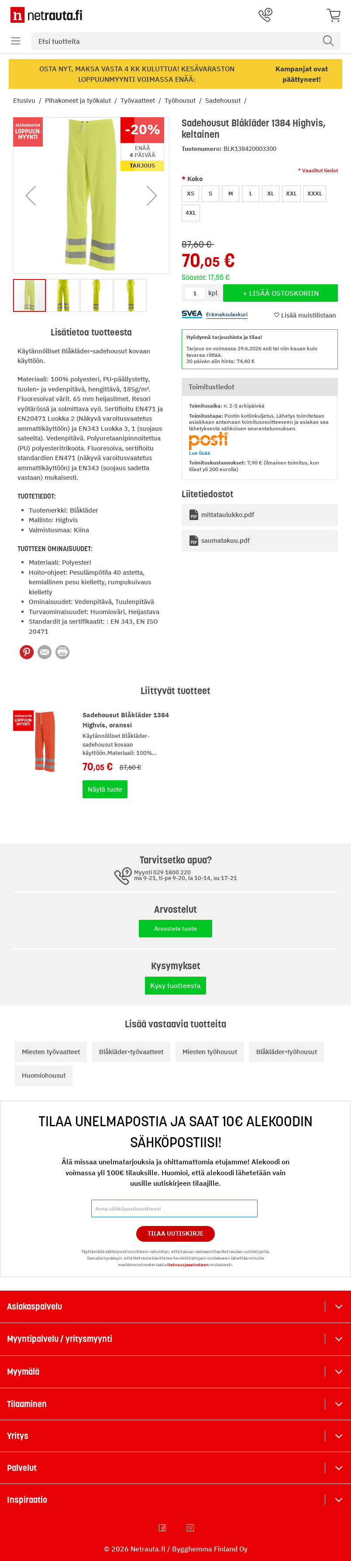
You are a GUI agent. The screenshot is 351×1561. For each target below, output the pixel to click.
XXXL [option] (314, 193)
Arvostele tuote (175, 928)
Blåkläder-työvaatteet (131, 1052)
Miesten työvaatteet (51, 1052)
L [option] (250, 193)
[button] (30, 195)
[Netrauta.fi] (46, 15)
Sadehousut (223, 100)
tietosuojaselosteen (188, 1265)
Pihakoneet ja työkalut (79, 100)
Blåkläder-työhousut (286, 1052)
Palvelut (22, 1468)
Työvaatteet (138, 100)
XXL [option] (291, 193)
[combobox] (186, 41)
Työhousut (181, 100)
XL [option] (270, 193)
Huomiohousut (43, 1075)
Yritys (17, 1436)
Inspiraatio (27, 1499)
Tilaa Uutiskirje (176, 1233)
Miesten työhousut (209, 1052)
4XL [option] (191, 213)
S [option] (210, 193)
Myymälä (23, 1371)
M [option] (230, 193)
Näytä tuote (105, 789)
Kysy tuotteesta (175, 985)
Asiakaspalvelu (34, 1306)
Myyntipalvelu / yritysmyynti (59, 1338)
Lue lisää (199, 453)
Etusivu (25, 100)
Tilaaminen (27, 1404)
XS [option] (190, 193)
